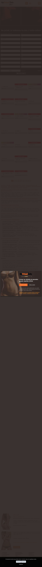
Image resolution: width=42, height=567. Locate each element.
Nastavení (18, 561)
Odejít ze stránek (32, 284)
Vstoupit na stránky (23, 284)
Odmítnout (21, 564)
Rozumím (23, 561)
